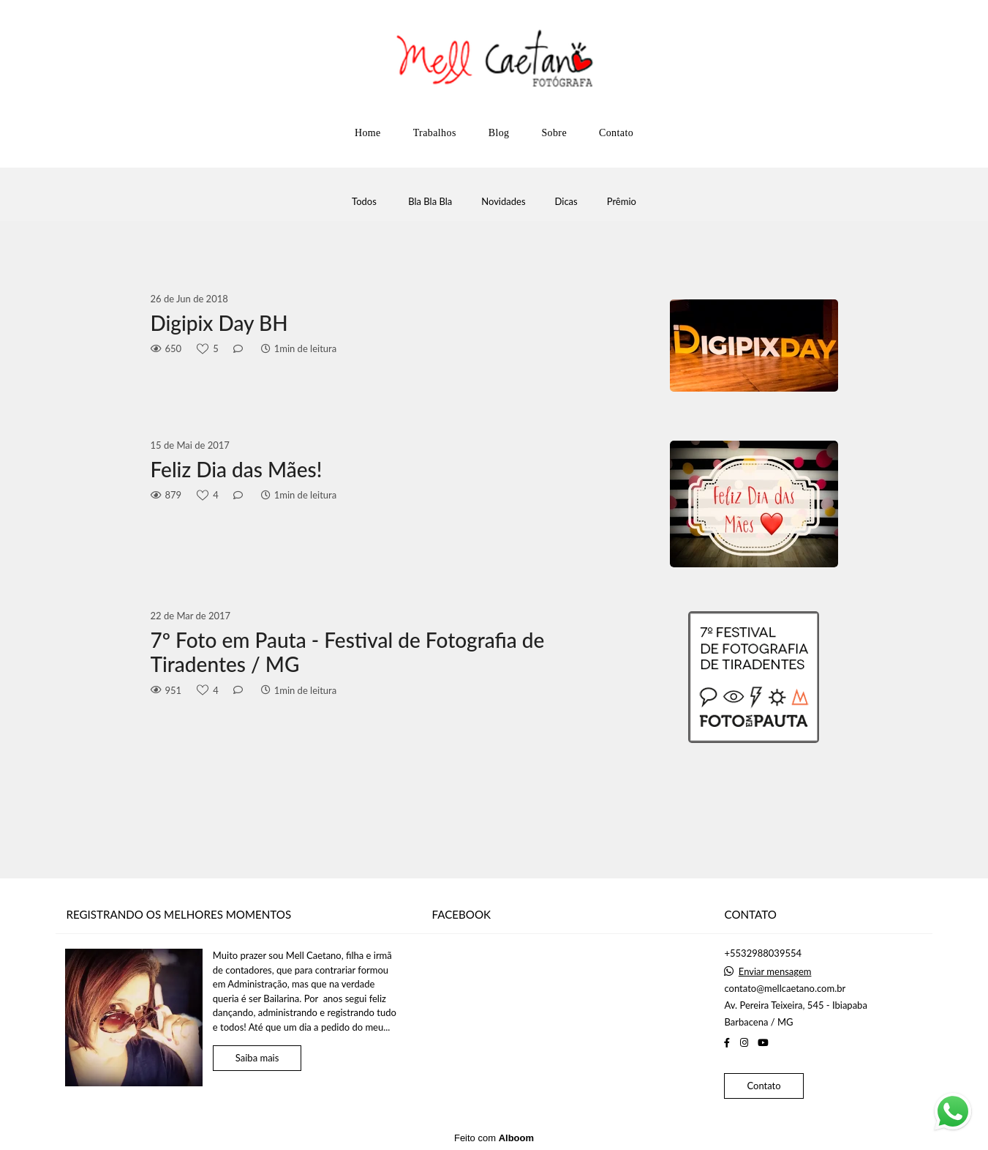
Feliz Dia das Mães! (237, 470)
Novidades (503, 201)
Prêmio (621, 201)
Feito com (494, 1137)
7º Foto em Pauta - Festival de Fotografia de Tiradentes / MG (348, 652)
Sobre (554, 132)
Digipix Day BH (219, 323)
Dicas (566, 201)
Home (368, 132)
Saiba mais (257, 1058)
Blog (499, 132)
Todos (364, 201)
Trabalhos (434, 132)
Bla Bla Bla (430, 201)
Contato (616, 132)
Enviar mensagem (775, 972)
